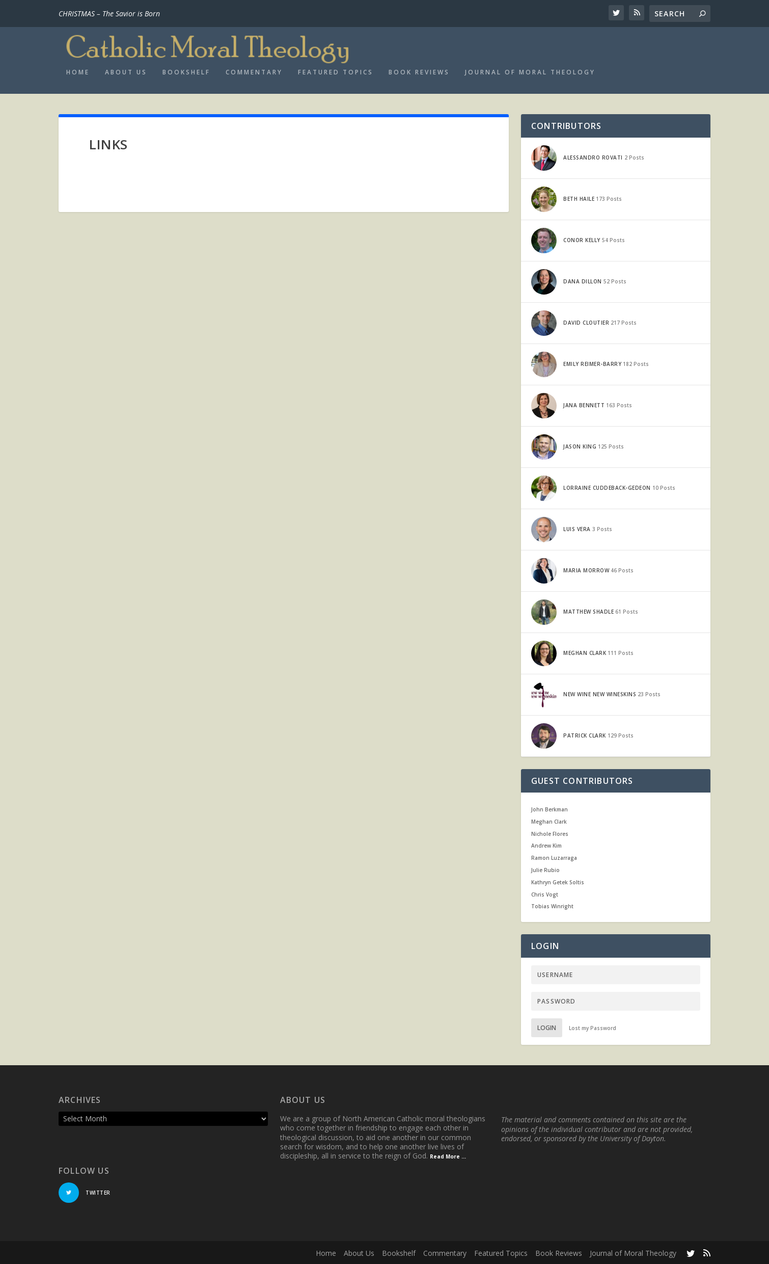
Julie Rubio (545, 869)
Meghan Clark (549, 821)
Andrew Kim (546, 845)
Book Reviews (419, 72)
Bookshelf (186, 72)
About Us (126, 72)
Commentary (254, 72)
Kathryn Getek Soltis (557, 881)
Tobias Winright (552, 905)
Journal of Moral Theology (530, 72)
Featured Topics (335, 72)
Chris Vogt (544, 894)
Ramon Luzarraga (554, 857)
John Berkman (549, 808)
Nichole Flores (549, 833)
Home (78, 72)
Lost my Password (592, 1027)
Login (546, 1027)
